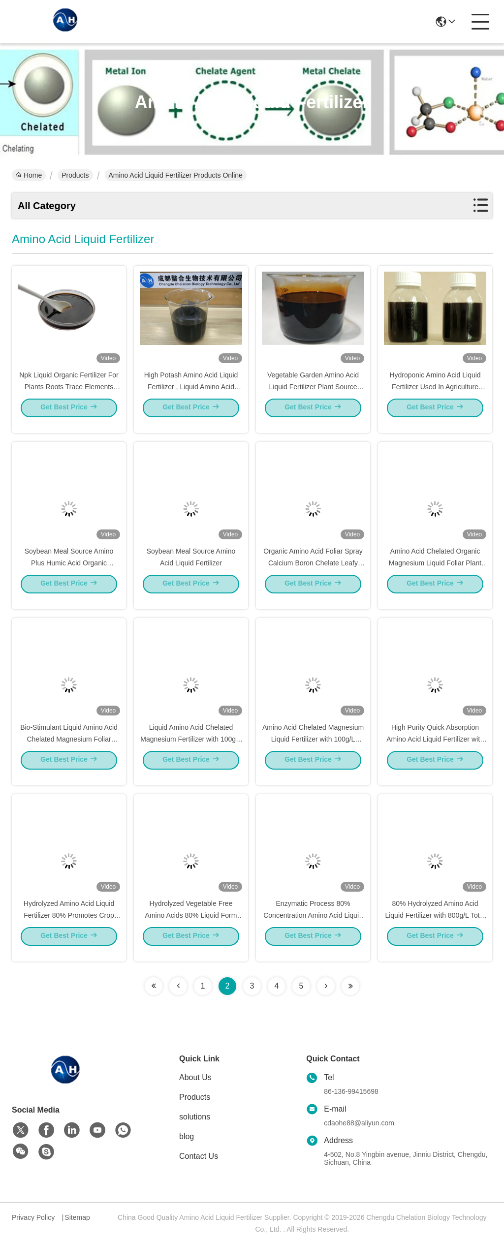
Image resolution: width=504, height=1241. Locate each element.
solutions (194, 1117)
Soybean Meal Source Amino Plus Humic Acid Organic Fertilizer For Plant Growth (69, 572)
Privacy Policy (33, 1217)
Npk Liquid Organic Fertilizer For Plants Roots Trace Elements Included (69, 395)
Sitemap (77, 1217)
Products (75, 175)
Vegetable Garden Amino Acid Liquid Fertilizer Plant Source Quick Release (313, 395)
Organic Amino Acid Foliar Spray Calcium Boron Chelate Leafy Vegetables (313, 572)
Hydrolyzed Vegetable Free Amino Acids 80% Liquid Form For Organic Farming (191, 924)
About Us (195, 1077)
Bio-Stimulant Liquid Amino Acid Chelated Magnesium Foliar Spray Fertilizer (69, 748)
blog (186, 1136)
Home (29, 175)
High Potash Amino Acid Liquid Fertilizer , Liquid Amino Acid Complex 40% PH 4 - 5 (191, 395)
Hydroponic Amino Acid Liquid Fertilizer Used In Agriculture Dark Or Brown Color (434, 395)
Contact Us (198, 1156)
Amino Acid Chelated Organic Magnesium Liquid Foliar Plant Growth (435, 572)
